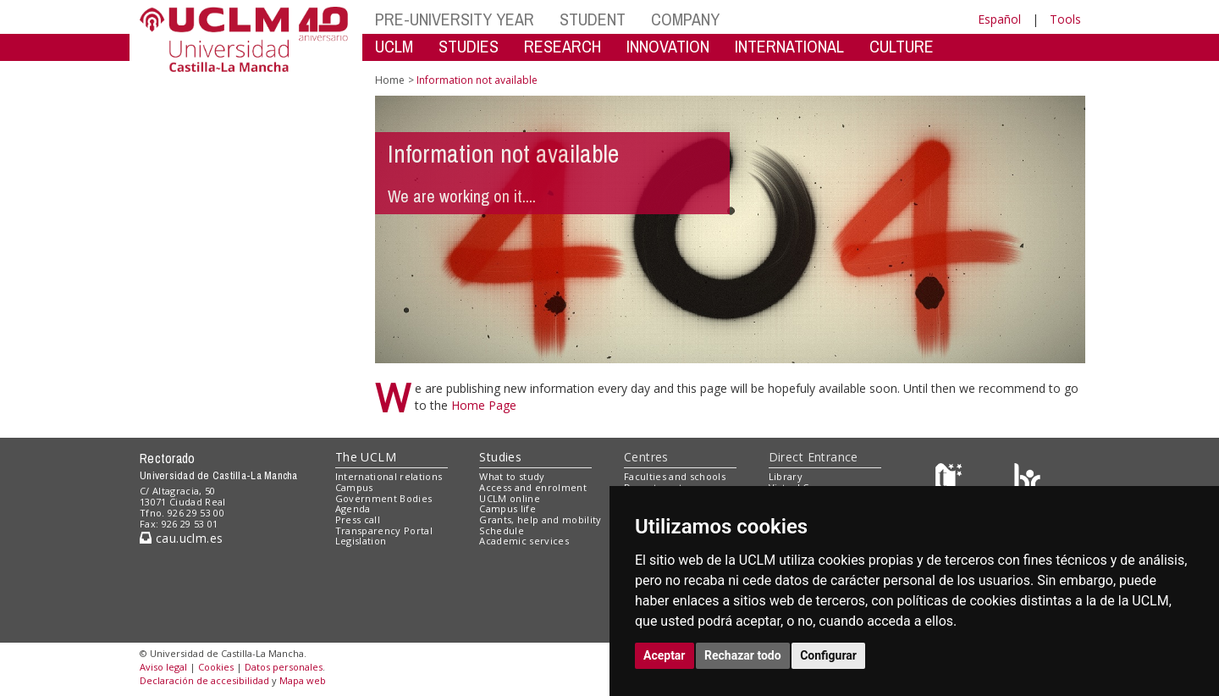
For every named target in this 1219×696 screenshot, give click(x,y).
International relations (389, 476)
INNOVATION (667, 46)
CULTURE (901, 46)
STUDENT (593, 19)
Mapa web (302, 680)
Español (999, 19)
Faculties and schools (674, 476)
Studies (500, 457)
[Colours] (1027, 480)
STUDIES (469, 46)
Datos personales (284, 666)
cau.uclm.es (181, 538)
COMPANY (685, 19)
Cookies (216, 666)
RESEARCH (562, 46)
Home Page (483, 405)
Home (390, 80)
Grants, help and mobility (540, 519)
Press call (357, 519)
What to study (511, 476)
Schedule (501, 530)
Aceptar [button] (664, 655)
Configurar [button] (828, 655)
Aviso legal (163, 666)
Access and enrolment (533, 487)
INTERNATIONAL (789, 46)
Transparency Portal (384, 530)
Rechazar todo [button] (742, 655)
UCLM (394, 46)
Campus (354, 487)
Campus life (507, 508)
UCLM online (509, 498)
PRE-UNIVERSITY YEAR (454, 19)
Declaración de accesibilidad (204, 680)
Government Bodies (384, 498)
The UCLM (365, 457)
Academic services (524, 540)
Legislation (361, 540)
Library (786, 476)
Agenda (353, 508)
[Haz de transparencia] (951, 480)
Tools (1065, 19)
